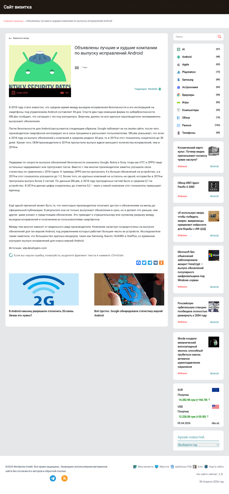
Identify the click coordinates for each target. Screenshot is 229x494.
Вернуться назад (19, 38)
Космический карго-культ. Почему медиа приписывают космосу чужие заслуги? (192, 154)
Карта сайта (216, 466)
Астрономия (190, 87)
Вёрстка (164, 466)
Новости (185, 7)
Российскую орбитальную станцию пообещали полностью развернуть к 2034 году (192, 309)
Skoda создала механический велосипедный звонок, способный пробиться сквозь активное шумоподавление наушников (190, 352)
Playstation (189, 72)
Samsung (187, 79)
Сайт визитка (19, 7)
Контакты (216, 7)
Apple (185, 64)
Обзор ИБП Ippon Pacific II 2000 (188, 185)
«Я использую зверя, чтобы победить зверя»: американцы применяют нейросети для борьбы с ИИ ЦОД (192, 221)
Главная (131, 7)
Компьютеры (190, 110)
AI (183, 49)
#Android (155, 89)
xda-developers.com (35, 248)
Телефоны (188, 132)
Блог (200, 7)
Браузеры (188, 95)
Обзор (186, 117)
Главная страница (13, 21)
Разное (186, 125)
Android (186, 56)
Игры (185, 102)
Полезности (166, 7)
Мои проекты (146, 466)
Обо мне (147, 7)
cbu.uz (215, 423)
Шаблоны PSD (183, 466)
